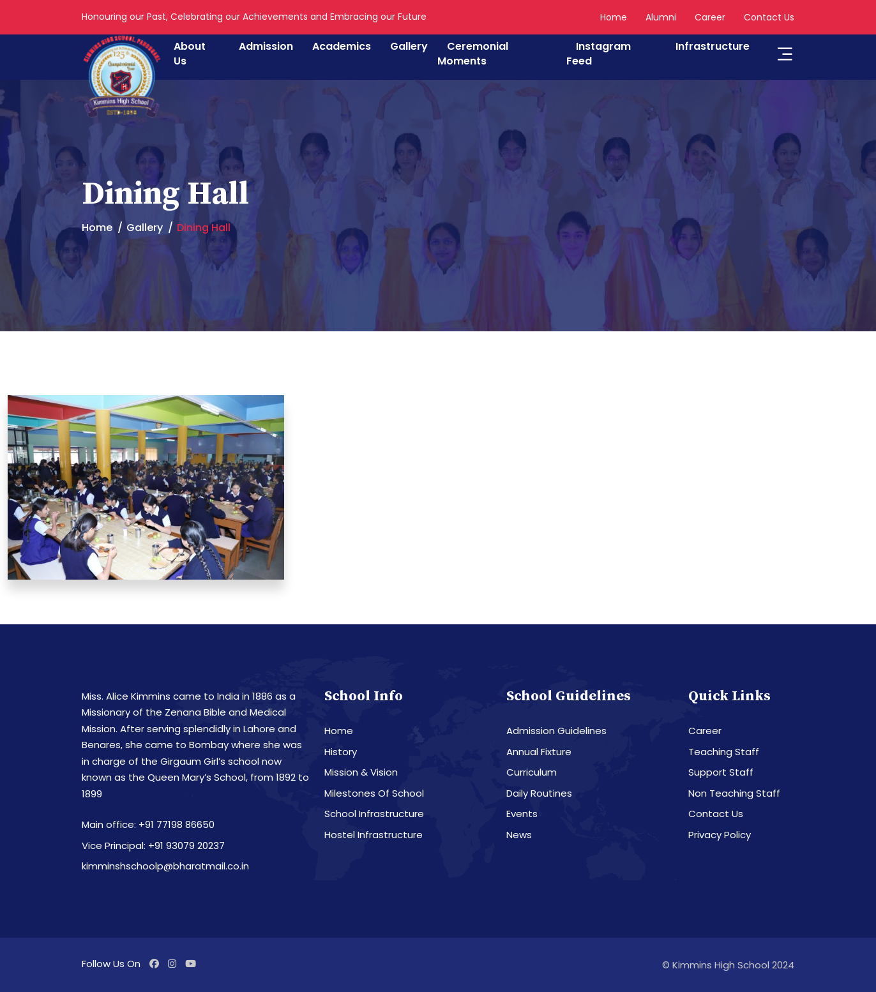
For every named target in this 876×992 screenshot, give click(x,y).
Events (522, 813)
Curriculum (531, 772)
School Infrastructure (374, 813)
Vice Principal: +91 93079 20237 (153, 845)
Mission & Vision (361, 772)
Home (613, 17)
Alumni (661, 17)
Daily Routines (539, 793)
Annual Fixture (538, 751)
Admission (266, 46)
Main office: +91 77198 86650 (148, 824)
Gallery (409, 46)
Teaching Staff (723, 751)
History (340, 751)
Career (710, 17)
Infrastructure (713, 46)
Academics (341, 46)
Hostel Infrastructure (373, 834)
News (519, 834)
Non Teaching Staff (734, 793)
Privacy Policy (719, 834)
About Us (190, 53)
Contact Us (769, 17)
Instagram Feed (598, 53)
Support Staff (720, 772)
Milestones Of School (374, 793)
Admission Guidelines (556, 730)
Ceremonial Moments (472, 53)
